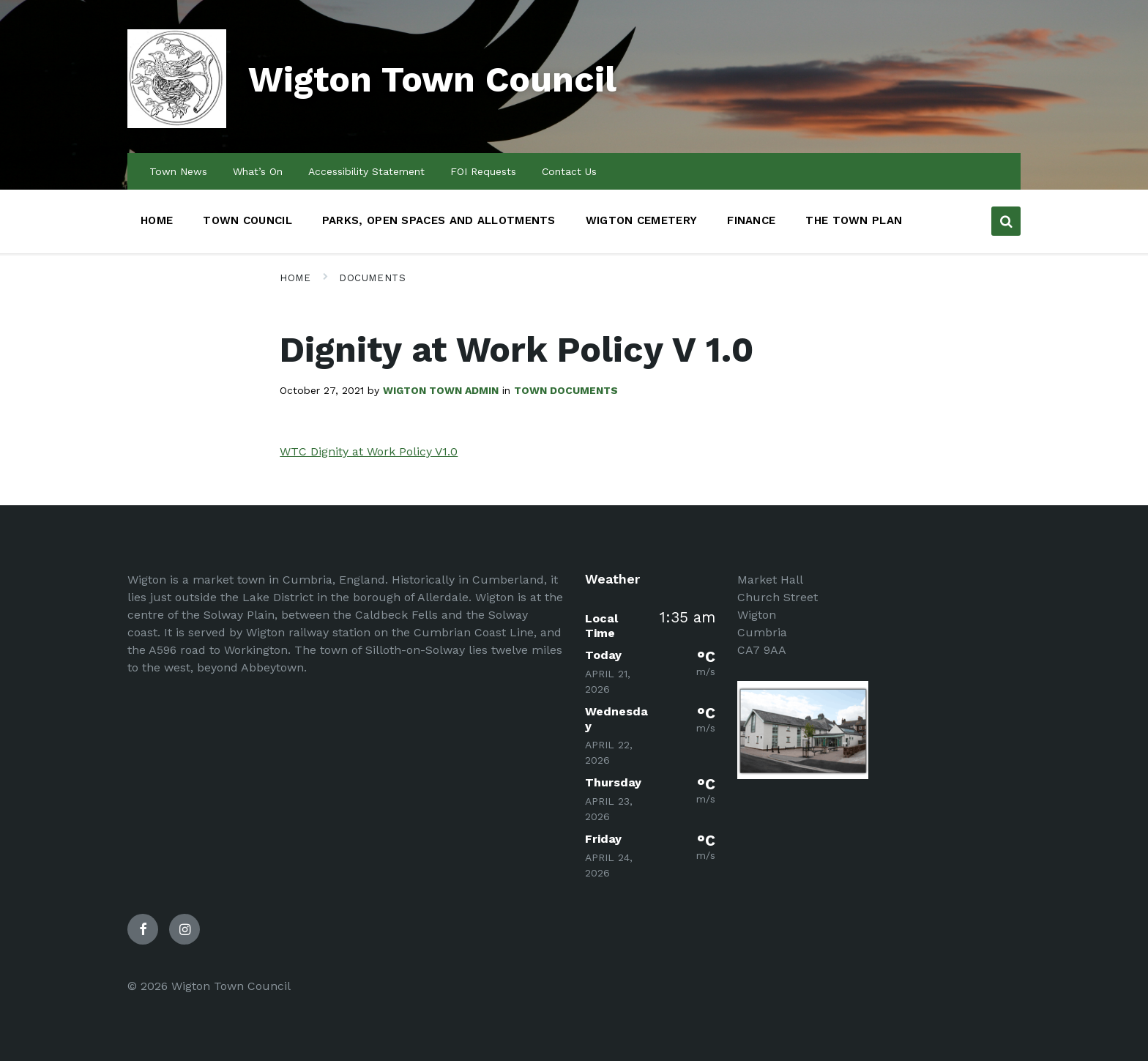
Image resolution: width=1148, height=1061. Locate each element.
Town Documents (566, 390)
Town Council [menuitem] (247, 220)
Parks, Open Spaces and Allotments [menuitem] (439, 220)
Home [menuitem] (157, 220)
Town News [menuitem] (178, 171)
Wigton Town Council (432, 79)
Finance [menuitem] (751, 220)
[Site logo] (176, 124)
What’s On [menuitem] (258, 171)
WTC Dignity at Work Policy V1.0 (369, 451)
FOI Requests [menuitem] (483, 171)
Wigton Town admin (441, 390)
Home (295, 277)
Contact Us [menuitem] (569, 171)
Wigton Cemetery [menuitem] (642, 220)
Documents (372, 277)
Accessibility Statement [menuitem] (366, 171)
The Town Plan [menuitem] (853, 220)
